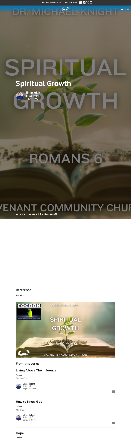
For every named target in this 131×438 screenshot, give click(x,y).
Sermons (20, 213)
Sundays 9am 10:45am (51, 2)
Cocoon (33, 213)
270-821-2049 (71, 2)
